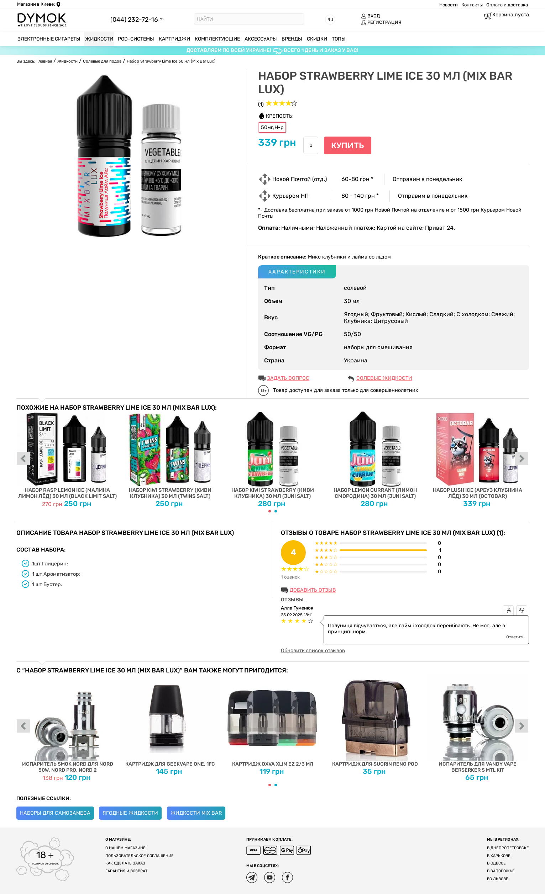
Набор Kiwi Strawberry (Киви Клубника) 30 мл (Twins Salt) (170, 455)
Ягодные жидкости (130, 813)
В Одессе (496, 863)
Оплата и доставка (507, 4)
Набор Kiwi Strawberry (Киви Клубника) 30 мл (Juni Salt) (272, 455)
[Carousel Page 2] (275, 511)
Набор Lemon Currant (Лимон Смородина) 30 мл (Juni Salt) (375, 455)
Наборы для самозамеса (55, 813)
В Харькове (498, 855)
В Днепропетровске (508, 848)
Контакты (472, 4)
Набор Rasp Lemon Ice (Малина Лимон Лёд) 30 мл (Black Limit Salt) (67, 455)
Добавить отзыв (313, 590)
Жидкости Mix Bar (196, 813)
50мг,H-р (272, 127)
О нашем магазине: (126, 848)
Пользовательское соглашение (139, 855)
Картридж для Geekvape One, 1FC (170, 720)
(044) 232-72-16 (134, 19)
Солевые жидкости (384, 378)
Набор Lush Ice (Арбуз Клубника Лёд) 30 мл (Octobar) (477, 455)
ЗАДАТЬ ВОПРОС (288, 378)
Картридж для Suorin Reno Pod (375, 720)
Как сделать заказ (125, 863)
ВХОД (370, 16)
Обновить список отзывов (313, 651)
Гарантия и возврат (126, 871)
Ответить (515, 636)
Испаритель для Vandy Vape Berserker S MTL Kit (477, 723)
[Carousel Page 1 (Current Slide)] (269, 511)
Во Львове (497, 879)
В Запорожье (501, 871)
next (522, 459)
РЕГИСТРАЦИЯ (381, 22)
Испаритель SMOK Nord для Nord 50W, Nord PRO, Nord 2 (67, 723)
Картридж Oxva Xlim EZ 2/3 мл (272, 720)
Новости (448, 4)
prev (23, 459)
